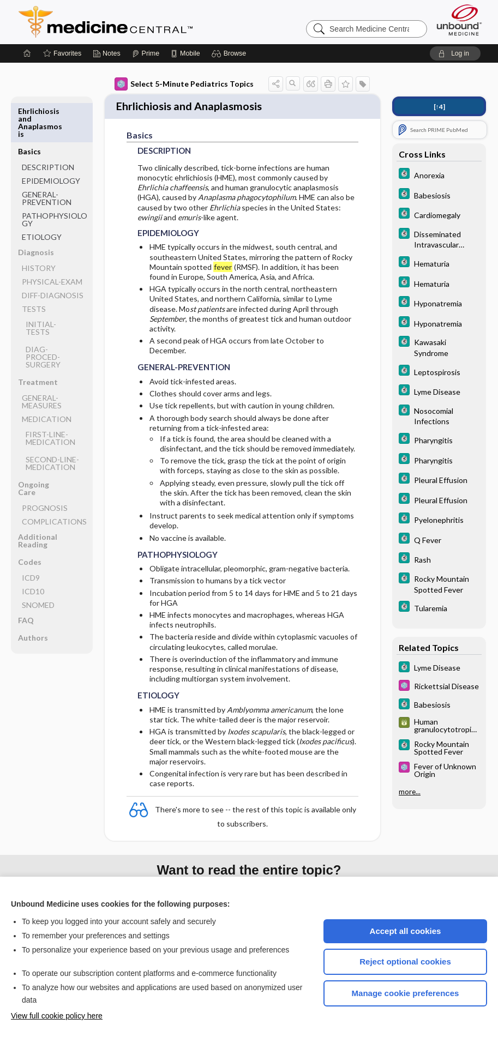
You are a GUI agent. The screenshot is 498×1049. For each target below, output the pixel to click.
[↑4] (439, 107)
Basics (29, 111)
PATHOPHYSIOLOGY (54, 179)
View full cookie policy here (57, 1015)
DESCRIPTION (48, 126)
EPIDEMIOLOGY (51, 140)
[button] (230, 53)
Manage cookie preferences (405, 993)
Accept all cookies (405, 931)
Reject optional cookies (405, 961)
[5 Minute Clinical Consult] (439, 175)
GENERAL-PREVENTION (46, 157)
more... (410, 791)
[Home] (27, 53)
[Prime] (145, 53)
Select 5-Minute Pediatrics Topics (184, 84)
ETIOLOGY (42, 196)
